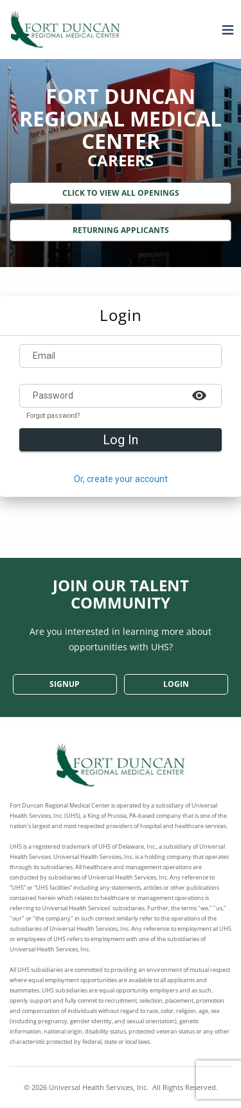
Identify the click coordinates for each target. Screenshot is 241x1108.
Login (176, 684)
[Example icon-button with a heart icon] (199, 395)
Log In (120, 439)
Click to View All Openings (120, 192)
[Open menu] (224, 29)
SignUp (64, 684)
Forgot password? (53, 416)
